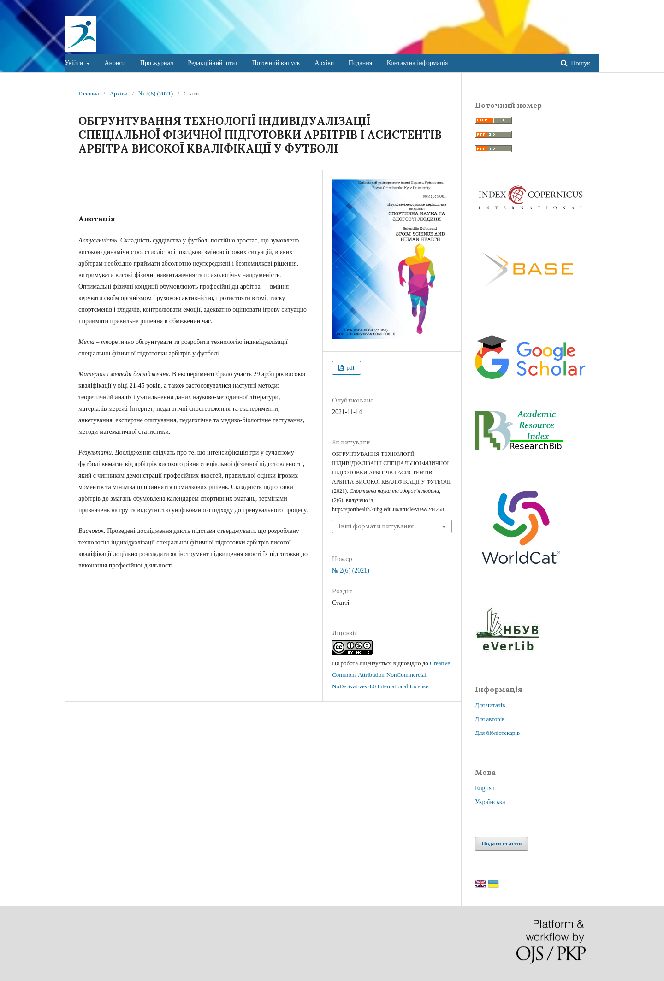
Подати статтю (501, 843)
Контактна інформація (417, 62)
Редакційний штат (212, 62)
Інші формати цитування (376, 526)
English (485, 788)
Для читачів (490, 705)
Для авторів (489, 718)
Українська (490, 801)
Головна (88, 93)
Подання (360, 62)
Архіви (324, 62)
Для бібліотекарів (497, 732)
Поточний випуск (276, 62)
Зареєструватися (550, 6)
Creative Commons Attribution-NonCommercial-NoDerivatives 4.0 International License (391, 675)
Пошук (579, 63)
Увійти (74, 62)
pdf (350, 367)
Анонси (114, 62)
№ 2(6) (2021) (155, 93)
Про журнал (156, 62)
